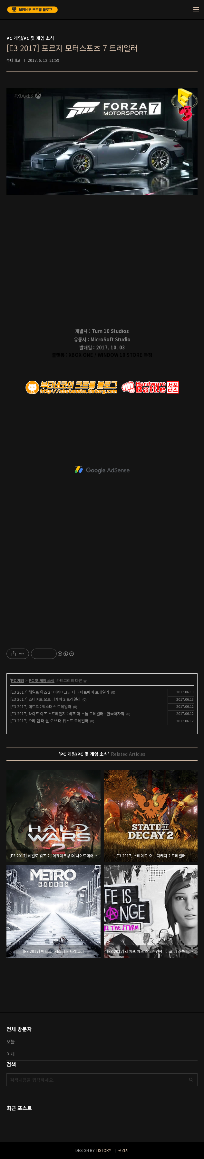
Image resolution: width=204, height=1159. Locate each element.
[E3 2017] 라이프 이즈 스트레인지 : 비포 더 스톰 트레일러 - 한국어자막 (67, 713)
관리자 (123, 1150)
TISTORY (103, 1150)
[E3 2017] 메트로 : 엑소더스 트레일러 (40, 706)
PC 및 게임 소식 (41, 680)
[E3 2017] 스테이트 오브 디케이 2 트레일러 (45, 699)
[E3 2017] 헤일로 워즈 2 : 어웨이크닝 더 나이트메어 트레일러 (59, 692)
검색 (191, 1080)
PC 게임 (17, 680)
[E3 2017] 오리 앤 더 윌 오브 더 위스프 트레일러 (49, 720)
